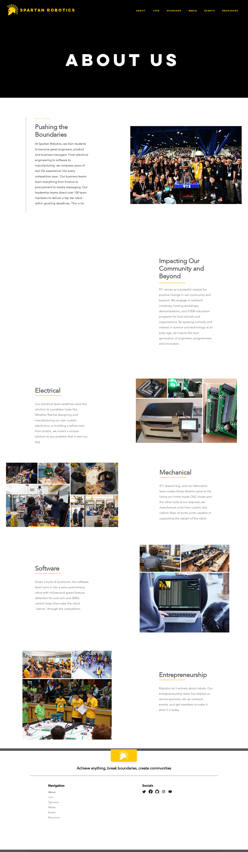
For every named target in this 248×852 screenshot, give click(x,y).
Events (52, 812)
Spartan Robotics (46, 10)
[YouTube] (170, 792)
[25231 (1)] (157, 792)
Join (50, 797)
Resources (54, 817)
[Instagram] (164, 792)
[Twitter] (144, 792)
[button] (141, 10)
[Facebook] (151, 792)
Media (51, 807)
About (51, 792)
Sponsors (53, 802)
